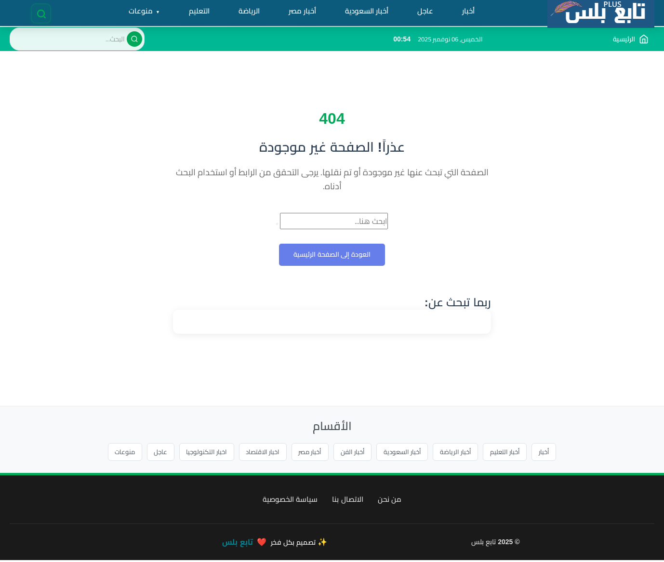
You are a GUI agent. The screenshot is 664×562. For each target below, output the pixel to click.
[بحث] (134, 39)
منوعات (107, 452)
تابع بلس (237, 544)
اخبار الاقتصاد (256, 452)
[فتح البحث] (42, 13)
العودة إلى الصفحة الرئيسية (332, 255)
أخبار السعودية (409, 452)
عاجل (146, 452)
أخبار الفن (355, 452)
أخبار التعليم (519, 452)
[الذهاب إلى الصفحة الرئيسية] (630, 39)
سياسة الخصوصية (290, 501)
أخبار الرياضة (467, 452)
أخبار (562, 452)
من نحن (389, 501)
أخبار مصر (308, 452)
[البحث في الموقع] (77, 39)
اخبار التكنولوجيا (195, 452)
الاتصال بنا (347, 501)
